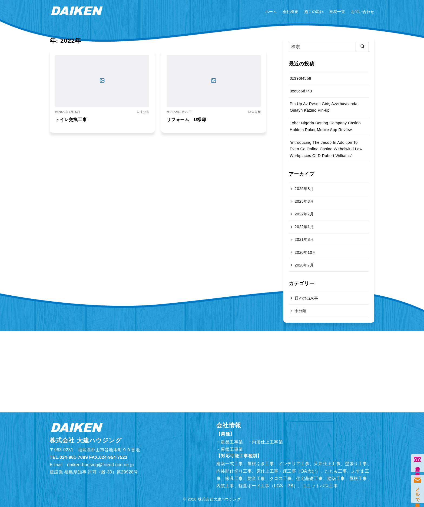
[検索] (329, 47)
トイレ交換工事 (71, 119)
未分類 (300, 311)
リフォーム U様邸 (186, 119)
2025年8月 (304, 188)
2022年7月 (304, 214)
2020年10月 (305, 252)
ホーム (271, 11)
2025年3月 (304, 201)
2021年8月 (304, 239)
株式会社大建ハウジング (219, 499)
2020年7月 (304, 265)
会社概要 (291, 11)
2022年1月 (304, 227)
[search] (362, 47)
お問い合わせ (362, 11)
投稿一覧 (337, 11)
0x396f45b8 (300, 78)
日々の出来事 (306, 298)
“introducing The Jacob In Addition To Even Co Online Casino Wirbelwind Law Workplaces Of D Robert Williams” (326, 149)
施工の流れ (314, 11)
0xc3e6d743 (301, 91)
